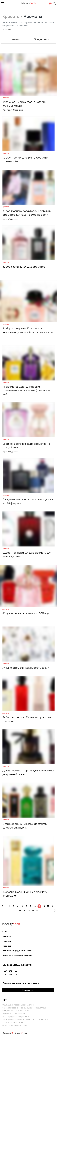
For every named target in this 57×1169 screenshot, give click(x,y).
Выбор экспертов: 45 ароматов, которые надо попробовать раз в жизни (28, 375)
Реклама (6, 1073)
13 (20, 1042)
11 (48, 1038)
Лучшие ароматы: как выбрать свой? (25, 770)
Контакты (6, 1068)
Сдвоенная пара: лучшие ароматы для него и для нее (26, 639)
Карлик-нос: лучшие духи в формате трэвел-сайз (25, 177)
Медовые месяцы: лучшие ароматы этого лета (25, 1026)
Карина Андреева (10, 246)
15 (28, 1042)
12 (52, 1038)
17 (37, 1042)
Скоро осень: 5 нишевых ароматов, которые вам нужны (24, 958)
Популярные (41, 39)
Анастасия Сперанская (13, 118)
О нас (5, 1063)
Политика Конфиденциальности (17, 1083)
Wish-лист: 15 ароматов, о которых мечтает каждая (24, 112)
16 (33, 1042)
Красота (10, 17)
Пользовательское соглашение (17, 1087)
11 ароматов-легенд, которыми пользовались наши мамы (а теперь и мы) (26, 445)
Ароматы (6, 105)
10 (44, 1038)
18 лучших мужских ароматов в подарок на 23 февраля (28, 576)
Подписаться (27, 1122)
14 (24, 1042)
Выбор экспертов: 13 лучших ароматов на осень (26, 831)
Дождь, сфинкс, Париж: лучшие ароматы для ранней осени (28, 894)
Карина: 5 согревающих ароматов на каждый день (26, 510)
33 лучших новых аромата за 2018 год (25, 705)
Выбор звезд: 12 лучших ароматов (23, 304)
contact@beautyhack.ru (17, 1157)
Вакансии (6, 1078)
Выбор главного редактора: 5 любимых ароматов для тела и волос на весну (26, 240)
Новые (15, 39)
